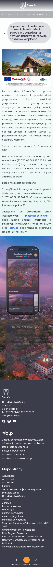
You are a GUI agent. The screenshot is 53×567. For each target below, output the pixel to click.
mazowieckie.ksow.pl (36, 215)
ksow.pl (13, 227)
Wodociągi (8, 509)
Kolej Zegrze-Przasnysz (15, 533)
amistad (31, 564)
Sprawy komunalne (12, 513)
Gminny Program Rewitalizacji (18, 529)
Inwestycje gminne (12, 516)
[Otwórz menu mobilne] (26, 560)
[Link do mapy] (17, 560)
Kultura (6, 486)
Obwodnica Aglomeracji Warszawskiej (23, 546)
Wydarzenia (8, 479)
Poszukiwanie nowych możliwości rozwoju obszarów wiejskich (39, 14)
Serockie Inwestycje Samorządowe (21, 489)
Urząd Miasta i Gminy (13, 496)
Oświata (6, 499)
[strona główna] (2, 14)
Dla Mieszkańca (9, 14)
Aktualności (8, 475)
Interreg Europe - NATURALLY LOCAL (22, 536)
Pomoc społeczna (12, 506)
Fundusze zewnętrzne (14, 519)
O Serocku (8, 482)
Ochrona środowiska (20, 14)
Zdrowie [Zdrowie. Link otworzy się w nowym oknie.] (6, 502)
